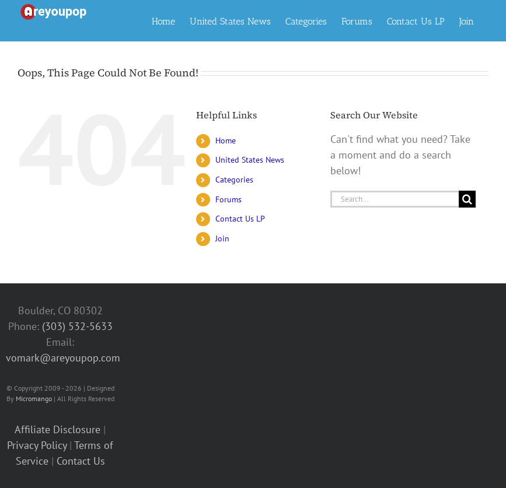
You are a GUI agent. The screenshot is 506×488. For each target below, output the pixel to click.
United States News (249, 160)
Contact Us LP (240, 218)
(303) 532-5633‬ (77, 326)
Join (222, 238)
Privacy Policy (37, 445)
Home (225, 140)
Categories (234, 179)
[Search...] (394, 199)
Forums (228, 199)
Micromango (34, 398)
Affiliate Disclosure (57, 429)
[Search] (467, 199)
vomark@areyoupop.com (63, 357)
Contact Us (81, 461)
